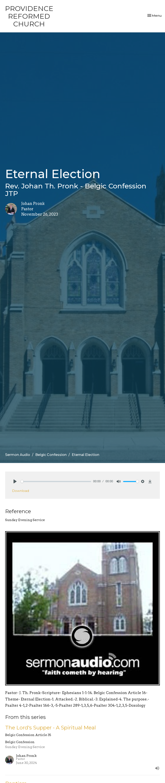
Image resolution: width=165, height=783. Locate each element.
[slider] (56, 481)
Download (20, 491)
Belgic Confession (51, 455)
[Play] (15, 481)
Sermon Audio (17, 455)
